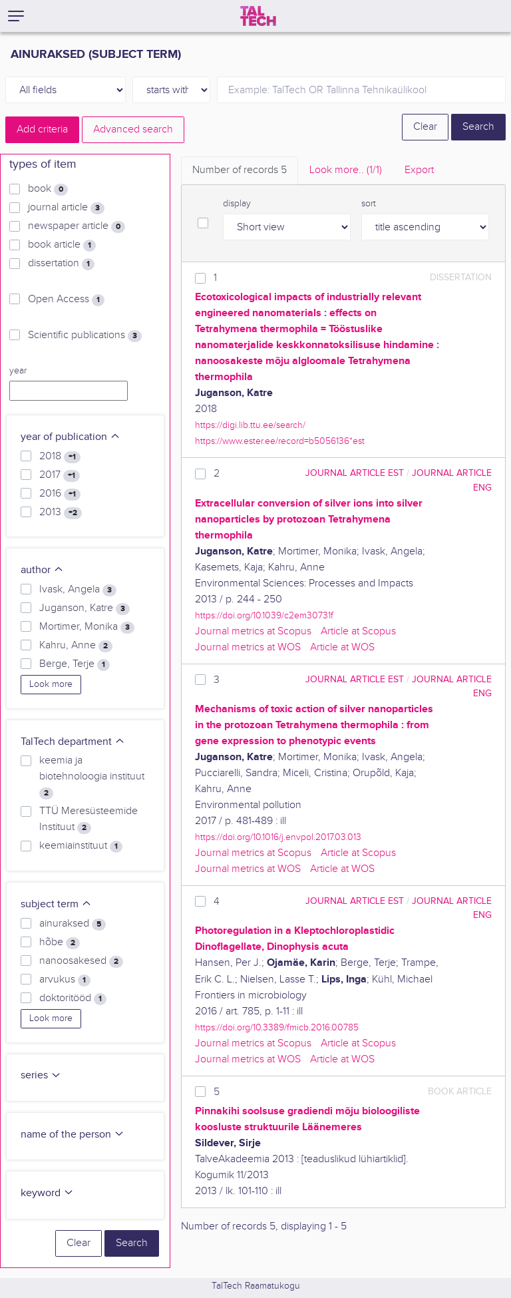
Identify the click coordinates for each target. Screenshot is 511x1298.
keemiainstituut (80, 846)
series (41, 1075)
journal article (66, 207)
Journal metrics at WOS (248, 647)
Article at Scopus (358, 631)
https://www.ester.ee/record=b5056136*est (280, 441)
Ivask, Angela (77, 589)
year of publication (70, 437)
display (237, 203)
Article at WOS (342, 647)
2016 (60, 494)
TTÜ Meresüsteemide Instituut (88, 819)
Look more (51, 684)
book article (62, 245)
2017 (59, 475)
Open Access (66, 299)
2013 (60, 512)
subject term (56, 904)
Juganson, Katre (84, 608)
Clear (425, 126)
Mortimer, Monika (86, 627)
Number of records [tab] (239, 170)
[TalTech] (258, 16)
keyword (47, 1193)
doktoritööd (72, 998)
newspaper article (76, 226)
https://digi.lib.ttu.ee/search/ (250, 425)
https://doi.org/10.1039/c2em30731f (264, 615)
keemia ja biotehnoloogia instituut (91, 776)
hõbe (59, 942)
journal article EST (354, 473)
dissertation (61, 263)
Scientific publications (85, 335)
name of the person (72, 1134)
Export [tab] (419, 170)
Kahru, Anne (75, 645)
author (42, 570)
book (48, 189)
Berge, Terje (74, 664)
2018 (60, 456)
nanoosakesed (81, 961)
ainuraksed (72, 924)
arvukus (64, 979)
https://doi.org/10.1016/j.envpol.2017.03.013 (278, 837)
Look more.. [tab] (345, 170)
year (18, 370)
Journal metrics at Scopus (253, 631)
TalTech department (73, 742)
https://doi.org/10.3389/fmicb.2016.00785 (277, 1027)
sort (368, 203)
